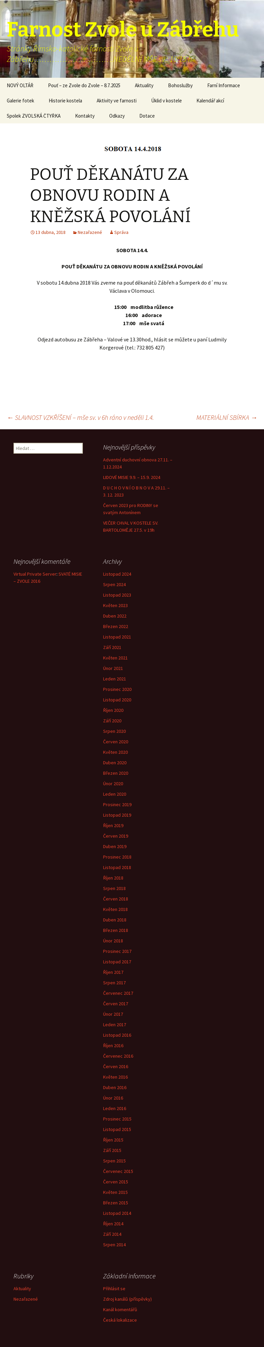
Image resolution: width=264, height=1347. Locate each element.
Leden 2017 (114, 1024)
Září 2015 (112, 1150)
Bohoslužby (180, 85)
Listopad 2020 (117, 700)
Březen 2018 (115, 930)
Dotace (147, 116)
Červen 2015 (115, 1182)
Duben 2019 (114, 846)
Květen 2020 (115, 752)
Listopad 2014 (117, 1213)
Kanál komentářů (120, 1309)
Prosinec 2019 (117, 804)
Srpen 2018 (114, 888)
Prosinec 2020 (117, 689)
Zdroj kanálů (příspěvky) (127, 1299)
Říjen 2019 (113, 825)
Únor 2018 (113, 941)
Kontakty (85, 116)
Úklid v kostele (166, 100)
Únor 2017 (113, 1014)
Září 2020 (112, 721)
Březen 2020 (115, 773)
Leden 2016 (114, 1108)
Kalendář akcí (210, 100)
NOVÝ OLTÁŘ (20, 85)
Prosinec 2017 (117, 951)
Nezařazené (90, 232)
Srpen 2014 (114, 1245)
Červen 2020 (115, 742)
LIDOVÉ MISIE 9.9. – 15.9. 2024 (131, 477)
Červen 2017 (115, 1004)
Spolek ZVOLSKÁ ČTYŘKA (34, 116)
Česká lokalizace (120, 1320)
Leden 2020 (114, 794)
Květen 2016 (115, 1077)
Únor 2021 (113, 668)
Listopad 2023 (117, 595)
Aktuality (144, 85)
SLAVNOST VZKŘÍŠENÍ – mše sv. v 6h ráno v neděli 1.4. (80, 417)
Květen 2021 (115, 658)
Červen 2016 (115, 1066)
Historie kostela (65, 100)
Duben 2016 (114, 1087)
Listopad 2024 (117, 574)
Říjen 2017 (113, 972)
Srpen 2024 (114, 584)
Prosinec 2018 (117, 857)
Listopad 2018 (117, 867)
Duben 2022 (114, 616)
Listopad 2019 (117, 815)
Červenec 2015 (118, 1171)
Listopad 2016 (117, 1035)
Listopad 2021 (117, 637)
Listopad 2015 (117, 1129)
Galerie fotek (20, 100)
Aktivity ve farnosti (117, 100)
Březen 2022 (115, 626)
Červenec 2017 (118, 993)
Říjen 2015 (113, 1140)
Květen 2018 (115, 909)
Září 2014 (112, 1234)
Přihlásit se (114, 1288)
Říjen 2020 (113, 710)
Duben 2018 (114, 920)
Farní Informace (223, 85)
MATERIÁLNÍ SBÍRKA (226, 417)
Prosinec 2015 (117, 1119)
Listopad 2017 (117, 962)
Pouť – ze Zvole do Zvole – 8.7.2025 (84, 85)
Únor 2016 (113, 1098)
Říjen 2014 (113, 1224)
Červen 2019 (115, 836)
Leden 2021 (114, 679)
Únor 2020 (113, 783)
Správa (121, 232)
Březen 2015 (115, 1203)
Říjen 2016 (113, 1045)
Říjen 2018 (113, 878)
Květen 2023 (115, 605)
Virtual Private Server (35, 574)
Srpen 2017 (114, 983)
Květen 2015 (115, 1192)
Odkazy (117, 116)
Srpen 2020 (114, 731)
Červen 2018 (115, 899)
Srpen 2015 (114, 1161)
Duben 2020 (114, 763)
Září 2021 (112, 647)
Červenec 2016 (118, 1056)
